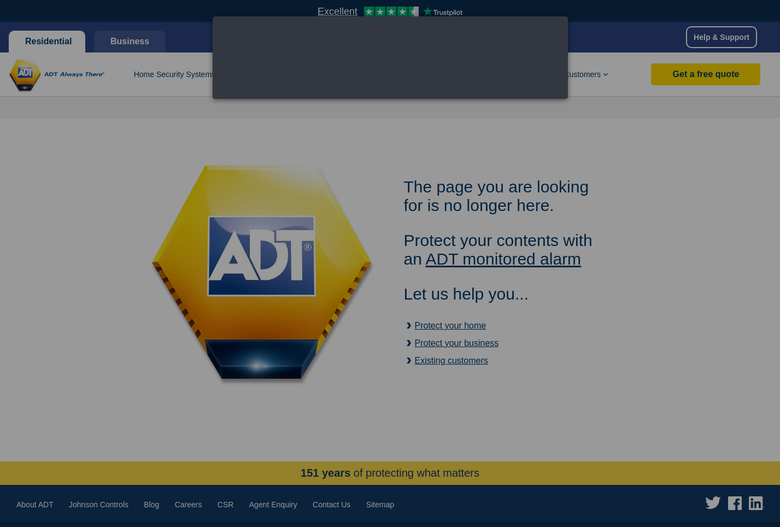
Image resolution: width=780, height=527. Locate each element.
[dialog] (390, 57)
